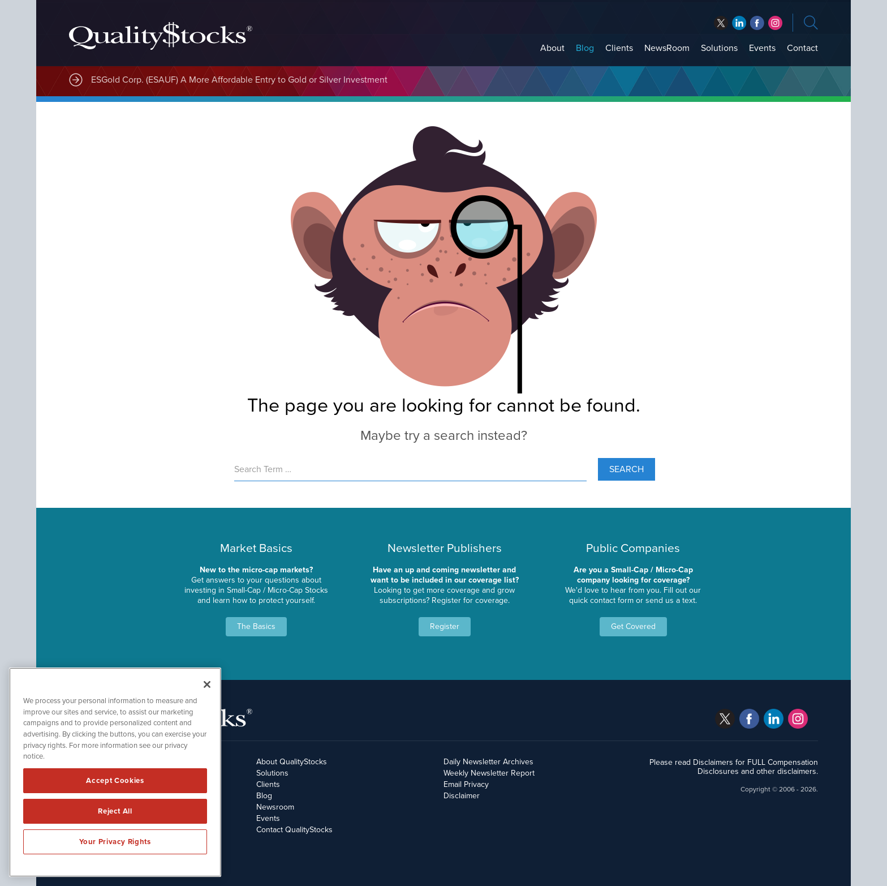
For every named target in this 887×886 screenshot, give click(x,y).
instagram (775, 23)
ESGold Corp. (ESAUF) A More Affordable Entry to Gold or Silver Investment (239, 79)
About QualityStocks (291, 762)
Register (444, 626)
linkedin (757, 23)
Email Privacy (466, 784)
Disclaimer (462, 796)
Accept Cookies (115, 780)
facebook (739, 23)
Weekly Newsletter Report (489, 773)
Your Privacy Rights (114, 841)
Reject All (115, 811)
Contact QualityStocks (294, 829)
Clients (619, 48)
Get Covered (633, 626)
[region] (115, 772)
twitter (721, 23)
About (552, 48)
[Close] (207, 684)
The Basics (256, 626)
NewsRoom (667, 48)
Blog (585, 48)
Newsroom (275, 807)
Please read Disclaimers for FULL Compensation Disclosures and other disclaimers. (733, 766)
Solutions (719, 48)
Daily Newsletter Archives (488, 762)
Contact (802, 48)
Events (762, 48)
